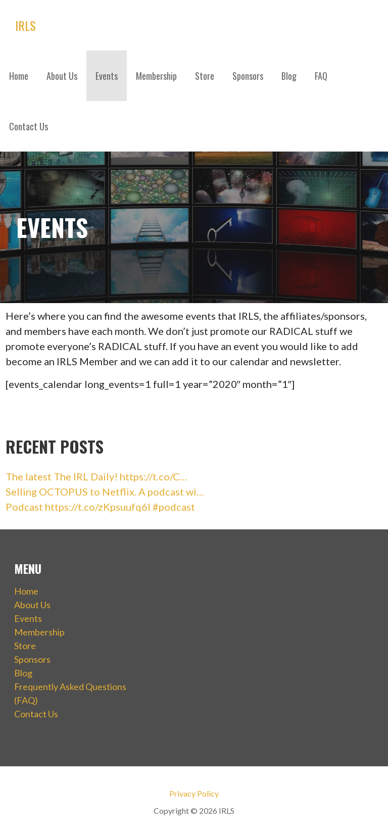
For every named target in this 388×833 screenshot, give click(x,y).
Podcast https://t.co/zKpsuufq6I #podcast (100, 507)
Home (18, 75)
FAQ (321, 75)
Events (106, 75)
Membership (156, 75)
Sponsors (247, 75)
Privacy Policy (194, 793)
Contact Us (28, 126)
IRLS (25, 25)
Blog (289, 75)
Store (204, 75)
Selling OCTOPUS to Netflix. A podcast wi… (105, 491)
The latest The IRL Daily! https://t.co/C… (96, 476)
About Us (61, 75)
